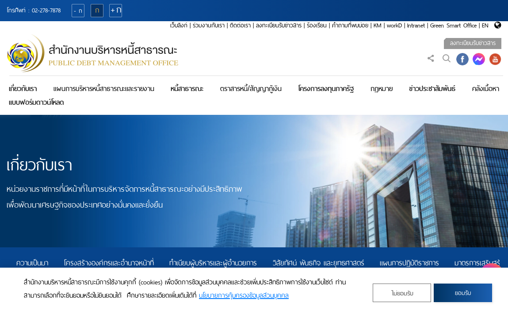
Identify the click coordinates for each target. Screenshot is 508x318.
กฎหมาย (381, 89)
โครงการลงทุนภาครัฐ (326, 89)
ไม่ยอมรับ (402, 293)
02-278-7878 (46, 10)
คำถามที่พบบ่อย (350, 25)
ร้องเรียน (317, 25)
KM (378, 25)
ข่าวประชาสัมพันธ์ (432, 89)
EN (485, 25)
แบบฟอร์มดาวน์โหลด (36, 102)
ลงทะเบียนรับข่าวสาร (279, 25)
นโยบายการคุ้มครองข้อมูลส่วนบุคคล (244, 295)
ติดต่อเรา (240, 25)
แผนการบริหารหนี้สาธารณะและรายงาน (103, 89)
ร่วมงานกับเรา (209, 25)
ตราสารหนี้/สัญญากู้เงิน (251, 89)
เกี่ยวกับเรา (23, 89)
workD (394, 25)
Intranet (416, 25)
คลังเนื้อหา (485, 89)
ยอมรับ (463, 293)
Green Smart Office (453, 25)
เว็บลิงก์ (178, 25)
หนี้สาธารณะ (187, 89)
